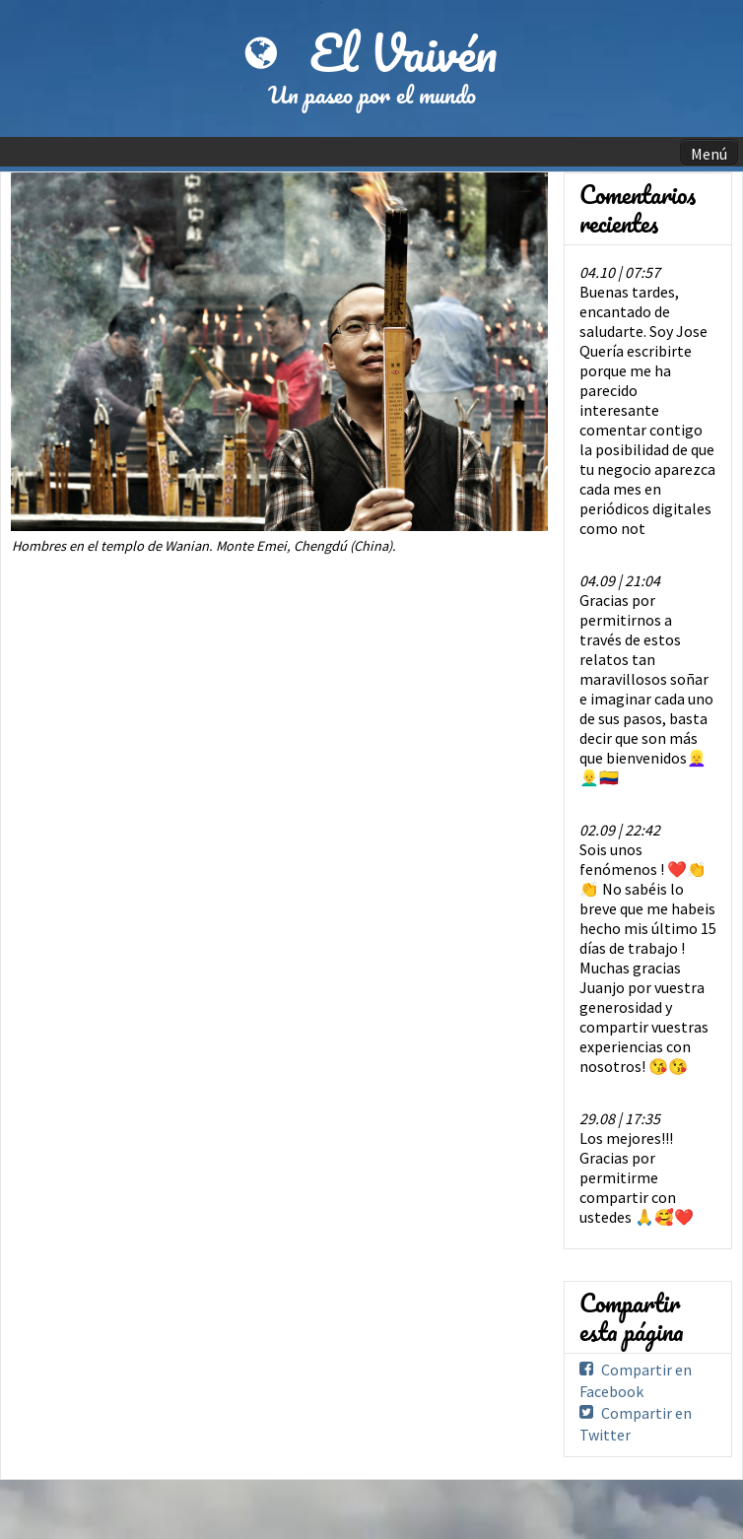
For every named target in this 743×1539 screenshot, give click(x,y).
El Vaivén (403, 52)
